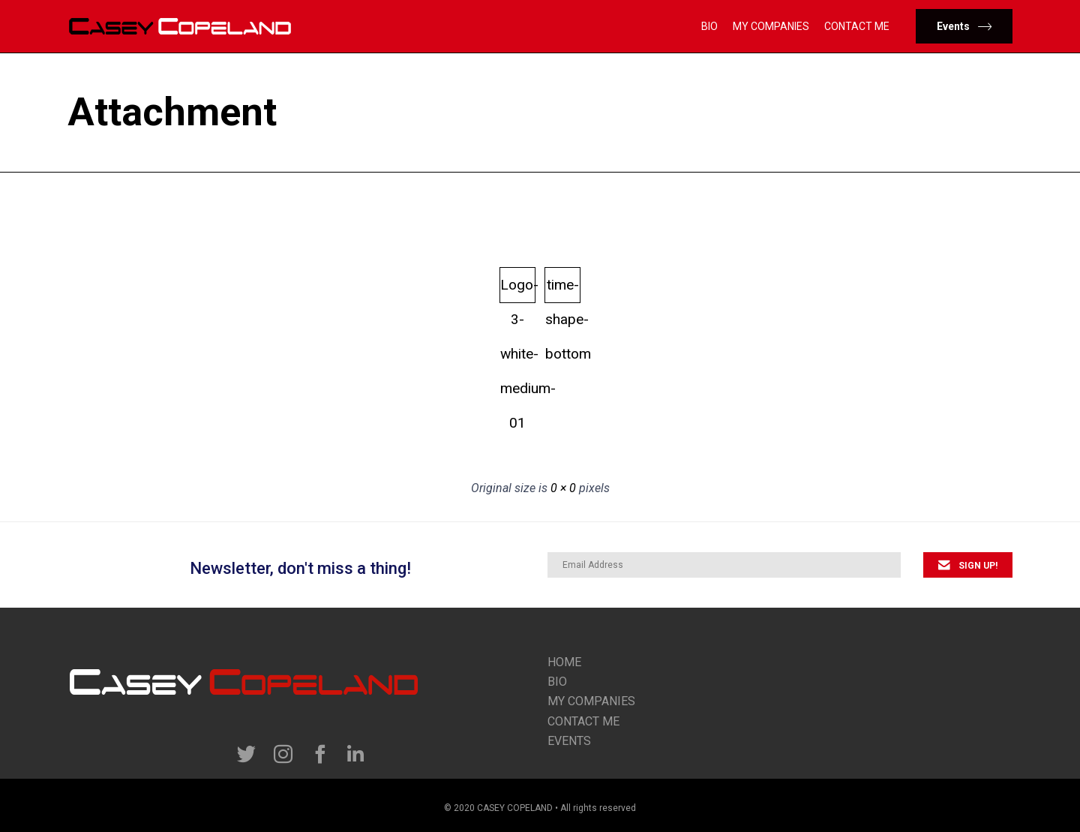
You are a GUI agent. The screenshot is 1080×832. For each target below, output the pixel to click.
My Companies (771, 26)
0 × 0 (563, 488)
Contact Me (857, 26)
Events (569, 741)
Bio (709, 26)
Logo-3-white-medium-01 (518, 289)
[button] (964, 26)
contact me (584, 721)
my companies (591, 701)
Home (564, 662)
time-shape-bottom (562, 289)
